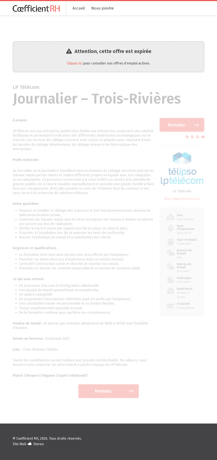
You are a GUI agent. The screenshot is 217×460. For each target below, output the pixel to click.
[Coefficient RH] (39, 8)
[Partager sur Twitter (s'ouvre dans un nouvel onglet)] (198, 137)
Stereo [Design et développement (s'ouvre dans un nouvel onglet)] (38, 444)
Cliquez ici (74, 63)
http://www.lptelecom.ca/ (182, 199)
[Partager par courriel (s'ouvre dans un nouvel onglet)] (202, 137)
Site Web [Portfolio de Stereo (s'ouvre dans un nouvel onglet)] (19, 444)
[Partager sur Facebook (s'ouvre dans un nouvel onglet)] (187, 137)
